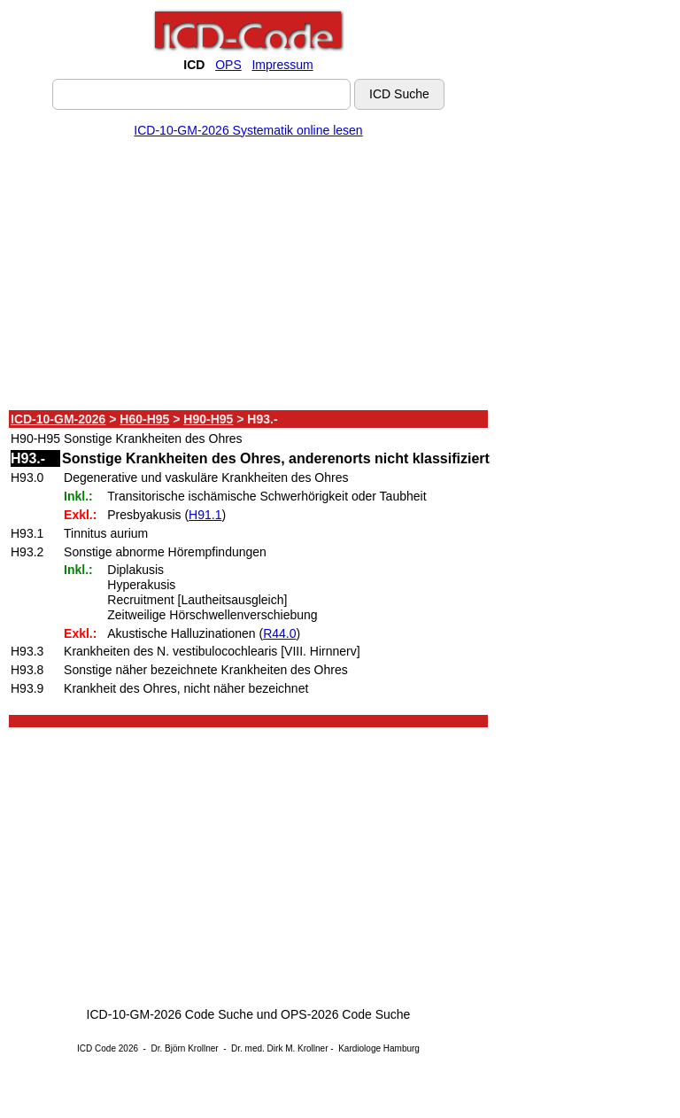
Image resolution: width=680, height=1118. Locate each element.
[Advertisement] (248, 277)
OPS (228, 65)
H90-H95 (208, 419)
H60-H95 (144, 419)
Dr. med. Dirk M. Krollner (279, 1048)
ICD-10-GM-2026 (58, 419)
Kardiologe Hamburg (379, 1048)
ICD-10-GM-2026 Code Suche (170, 1014)
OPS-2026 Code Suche (345, 1014)
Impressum (282, 65)
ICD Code (96, 1048)
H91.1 (205, 515)
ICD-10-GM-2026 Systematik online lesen (248, 130)
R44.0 (279, 633)
